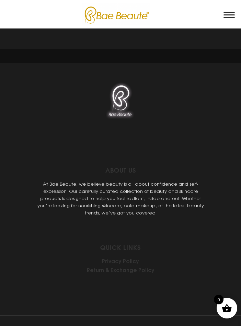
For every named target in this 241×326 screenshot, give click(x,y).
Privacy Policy (120, 261)
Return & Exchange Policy (120, 270)
